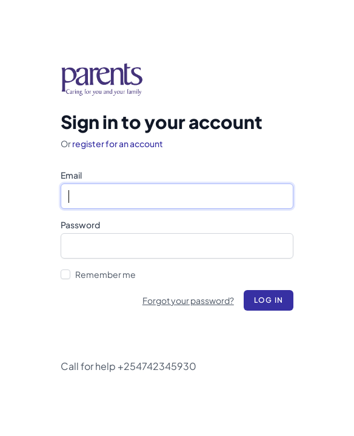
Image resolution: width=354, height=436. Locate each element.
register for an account (117, 143)
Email (71, 175)
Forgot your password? (188, 300)
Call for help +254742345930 (128, 366)
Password (80, 224)
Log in (268, 300)
